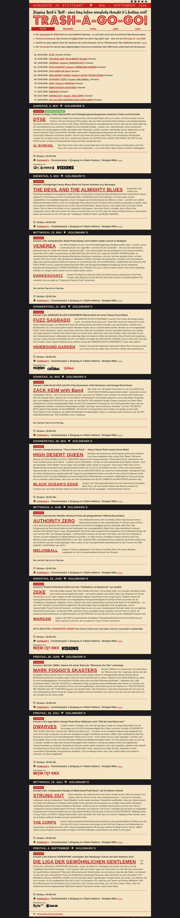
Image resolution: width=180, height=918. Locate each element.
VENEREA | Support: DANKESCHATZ (66, 63)
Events (43, 29)
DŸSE (56, 34)
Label (115, 29)
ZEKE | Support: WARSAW (61, 83)
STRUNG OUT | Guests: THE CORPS (66, 96)
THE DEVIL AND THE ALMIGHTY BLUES (68, 59)
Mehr (144, 43)
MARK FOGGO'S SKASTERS (62, 88)
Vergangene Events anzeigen (50, 914)
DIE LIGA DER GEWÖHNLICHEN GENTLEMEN (71, 100)
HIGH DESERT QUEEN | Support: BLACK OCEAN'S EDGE (76, 75)
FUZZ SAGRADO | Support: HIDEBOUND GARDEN (73, 67)
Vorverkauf (45, 34)
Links (137, 29)
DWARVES (54, 92)
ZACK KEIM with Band (59, 71)
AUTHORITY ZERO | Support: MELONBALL (69, 79)
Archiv (93, 29)
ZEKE (75, 39)
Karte (120, 160)
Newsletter (68, 29)
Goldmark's (43, 160)
